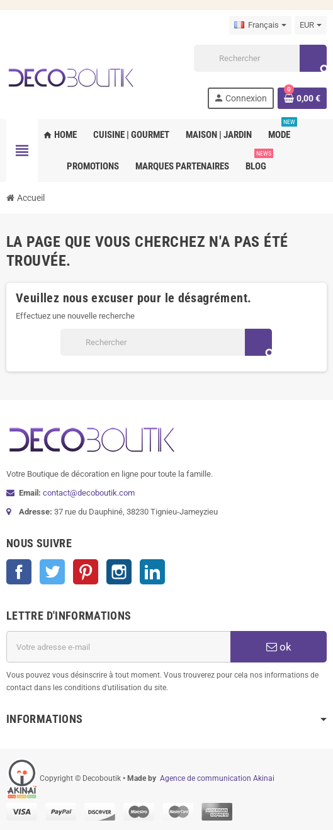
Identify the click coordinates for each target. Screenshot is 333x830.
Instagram (119, 571)
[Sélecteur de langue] (260, 25)
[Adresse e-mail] (118, 646)
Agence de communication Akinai (217, 778)
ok (278, 646)
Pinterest (85, 571)
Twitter (52, 571)
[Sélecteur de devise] (311, 25)
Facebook (18, 571)
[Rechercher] (260, 58)
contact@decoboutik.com (89, 492)
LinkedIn (152, 571)
